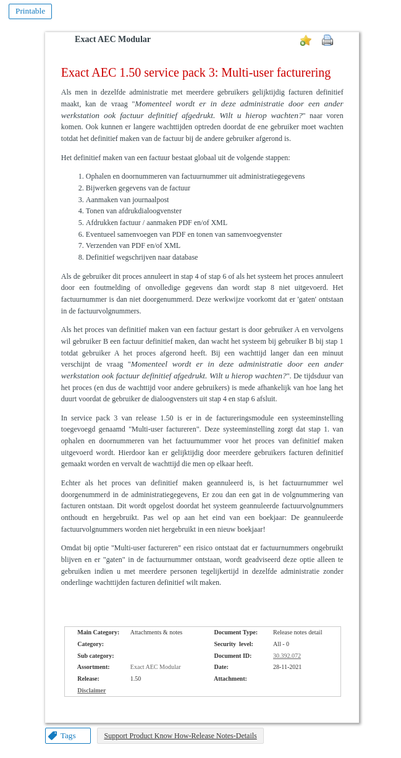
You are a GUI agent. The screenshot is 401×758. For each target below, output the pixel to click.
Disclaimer (91, 690)
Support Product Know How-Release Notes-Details (180, 735)
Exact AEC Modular (113, 39)
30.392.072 (287, 655)
